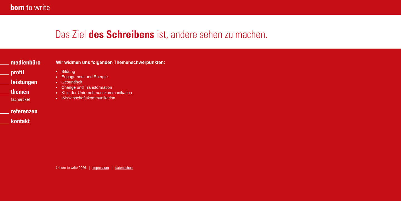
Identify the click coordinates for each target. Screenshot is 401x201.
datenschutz (124, 168)
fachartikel (20, 99)
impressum (100, 168)
